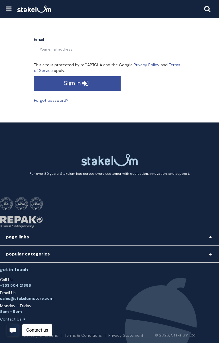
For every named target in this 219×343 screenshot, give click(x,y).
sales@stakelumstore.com (27, 298)
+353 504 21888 (15, 285)
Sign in (76, 83)
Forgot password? (51, 100)
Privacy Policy (146, 64)
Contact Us (12, 319)
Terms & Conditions (83, 335)
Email (39, 39)
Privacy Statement (125, 335)
